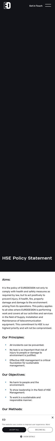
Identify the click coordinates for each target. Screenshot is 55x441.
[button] (27, 436)
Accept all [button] (14, 430)
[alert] (27, 428)
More (48, 424)
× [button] (52, 418)
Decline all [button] (40, 430)
